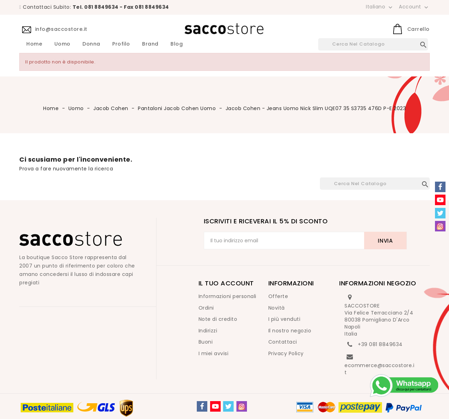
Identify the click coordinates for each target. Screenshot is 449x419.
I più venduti (284, 319)
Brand (150, 44)
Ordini (206, 307)
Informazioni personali (227, 296)
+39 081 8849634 (380, 344)
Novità (276, 307)
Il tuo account (226, 283)
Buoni (206, 341)
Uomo (62, 44)
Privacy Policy (286, 353)
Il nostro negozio (289, 330)
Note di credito (218, 319)
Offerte (278, 296)
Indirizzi (208, 330)
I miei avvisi (214, 353)
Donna (91, 44)
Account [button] (414, 7)
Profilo (121, 44)
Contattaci (282, 341)
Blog (176, 44)
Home (34, 44)
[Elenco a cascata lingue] (380, 6)
